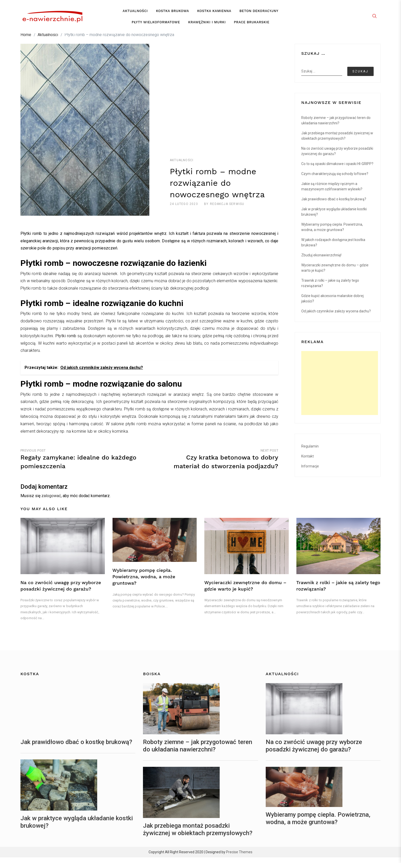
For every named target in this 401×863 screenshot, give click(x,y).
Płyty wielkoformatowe (156, 25)
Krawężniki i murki (207, 25)
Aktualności (135, 14)
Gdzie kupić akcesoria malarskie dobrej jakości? (332, 304)
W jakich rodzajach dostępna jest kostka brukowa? (333, 248)
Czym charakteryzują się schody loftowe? (334, 179)
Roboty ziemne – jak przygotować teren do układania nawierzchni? (336, 125)
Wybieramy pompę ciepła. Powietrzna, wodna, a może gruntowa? (332, 232)
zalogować (51, 501)
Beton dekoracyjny (258, 14)
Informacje (310, 471)
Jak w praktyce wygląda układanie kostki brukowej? (334, 217)
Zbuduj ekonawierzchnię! (321, 260)
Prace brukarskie (252, 25)
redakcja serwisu (227, 209)
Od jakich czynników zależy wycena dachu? (336, 316)
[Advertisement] (339, 388)
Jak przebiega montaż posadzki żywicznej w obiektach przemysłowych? (337, 141)
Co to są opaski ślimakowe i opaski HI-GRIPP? (337, 169)
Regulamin (310, 452)
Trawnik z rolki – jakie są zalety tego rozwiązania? (330, 288)
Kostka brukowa (172, 14)
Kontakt (307, 462)
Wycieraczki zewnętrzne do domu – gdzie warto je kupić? (335, 273)
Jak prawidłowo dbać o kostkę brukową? (333, 204)
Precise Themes (239, 858)
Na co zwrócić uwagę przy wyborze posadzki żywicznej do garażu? (337, 156)
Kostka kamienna (214, 14)
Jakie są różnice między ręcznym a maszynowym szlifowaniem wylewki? (331, 191)
